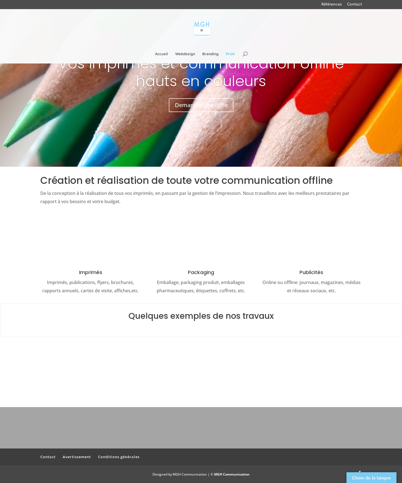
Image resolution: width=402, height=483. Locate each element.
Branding (210, 54)
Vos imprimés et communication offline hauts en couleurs (201, 72)
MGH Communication (231, 474)
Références (331, 4)
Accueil (161, 54)
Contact (354, 4)
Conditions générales (119, 456)
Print (230, 54)
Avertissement (77, 456)
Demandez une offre (201, 105)
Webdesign (185, 54)
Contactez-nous (201, 381)
